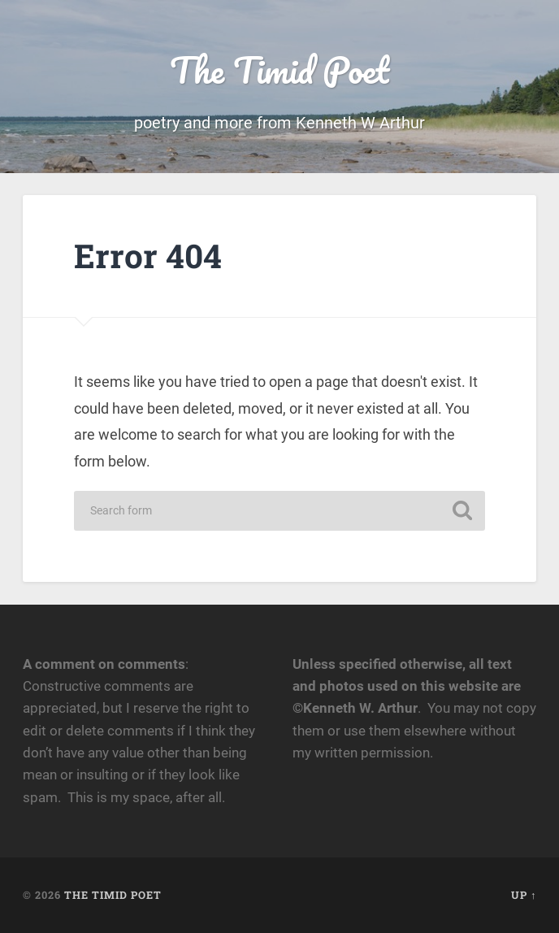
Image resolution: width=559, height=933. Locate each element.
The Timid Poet (279, 69)
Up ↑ (523, 894)
